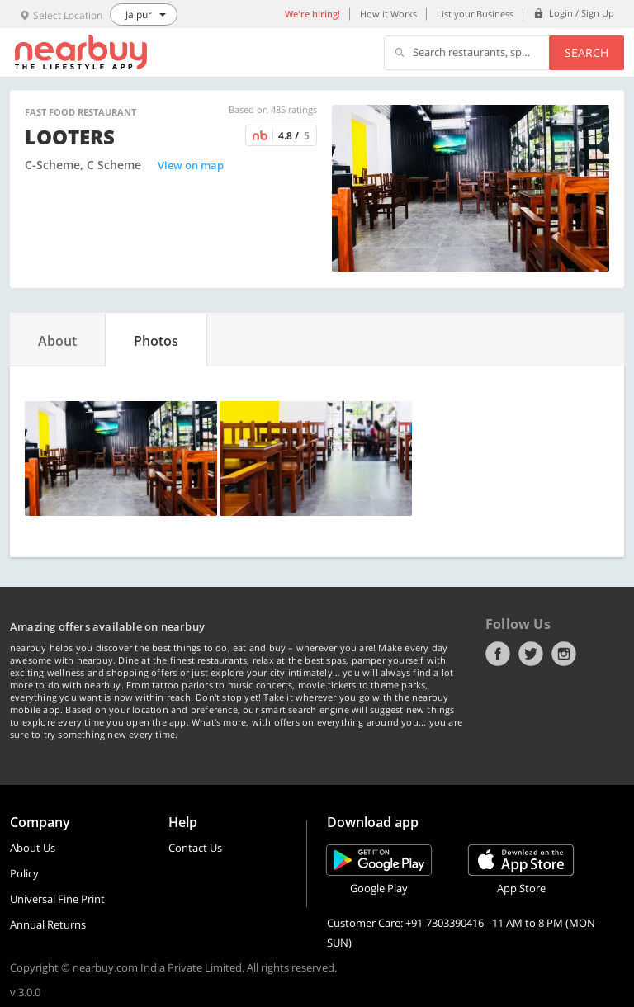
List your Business (475, 13)
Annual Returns (48, 924)
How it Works (388, 13)
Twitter (530, 653)
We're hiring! (312, 13)
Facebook (497, 653)
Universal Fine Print (57, 898)
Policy (24, 873)
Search (586, 52)
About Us (32, 847)
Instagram (563, 653)
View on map (191, 165)
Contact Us (195, 847)
